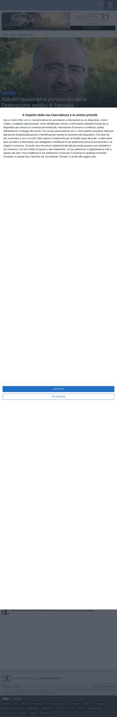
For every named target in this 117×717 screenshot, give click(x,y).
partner (28, 120)
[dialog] (58, 358)
